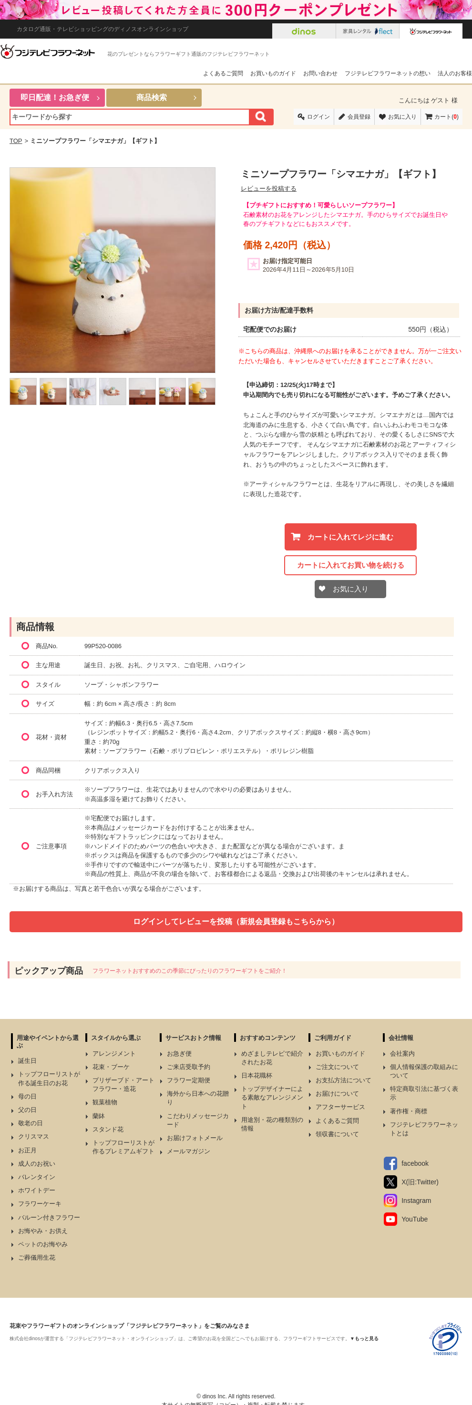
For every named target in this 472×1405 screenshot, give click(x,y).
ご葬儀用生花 (36, 1257)
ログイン (318, 116)
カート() (446, 116)
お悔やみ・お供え (43, 1230)
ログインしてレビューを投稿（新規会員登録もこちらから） (236, 921)
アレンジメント (114, 1053)
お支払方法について (343, 1080)
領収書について (337, 1134)
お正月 (27, 1150)
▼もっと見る (364, 1338)
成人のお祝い (36, 1163)
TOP (16, 140)
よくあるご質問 (223, 73)
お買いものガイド (273, 73)
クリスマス (33, 1136)
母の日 (27, 1096)
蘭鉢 (98, 1116)
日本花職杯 (256, 1075)
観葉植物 (104, 1102)
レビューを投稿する (269, 188)
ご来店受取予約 (188, 1066)
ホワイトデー (36, 1190)
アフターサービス (340, 1106)
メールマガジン (188, 1151)
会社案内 (402, 1053)
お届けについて (337, 1093)
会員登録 (359, 116)
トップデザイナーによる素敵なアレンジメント (272, 1097)
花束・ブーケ (111, 1066)
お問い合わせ (320, 73)
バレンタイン (36, 1177)
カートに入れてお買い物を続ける (350, 565)
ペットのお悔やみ (43, 1244)
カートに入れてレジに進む (350, 537)
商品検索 (151, 97)
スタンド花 (107, 1129)
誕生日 (27, 1060)
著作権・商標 (408, 1111)
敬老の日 (30, 1123)
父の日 (27, 1109)
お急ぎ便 (179, 1053)
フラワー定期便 (188, 1080)
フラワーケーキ (40, 1203)
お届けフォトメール (195, 1137)
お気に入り (402, 116)
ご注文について (337, 1066)
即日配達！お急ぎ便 (55, 97)
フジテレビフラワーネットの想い (388, 73)
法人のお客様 (455, 73)
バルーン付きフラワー (49, 1217)
